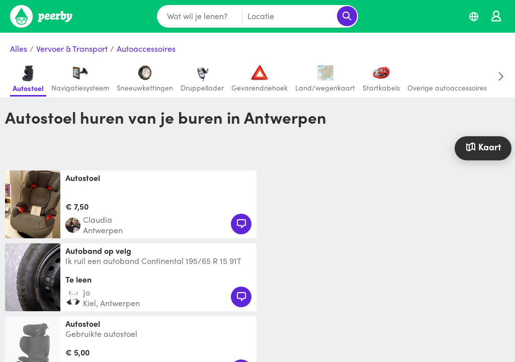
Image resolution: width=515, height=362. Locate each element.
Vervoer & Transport (72, 49)
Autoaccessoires (146, 49)
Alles (18, 49)
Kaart (483, 146)
